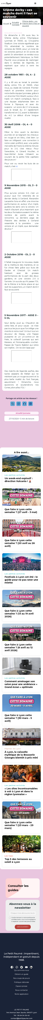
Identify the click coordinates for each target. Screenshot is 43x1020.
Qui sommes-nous (21, 970)
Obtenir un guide (21, 974)
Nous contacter (21, 990)
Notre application (21, 994)
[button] (34, 3)
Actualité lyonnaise (15, 23)
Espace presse (21, 986)
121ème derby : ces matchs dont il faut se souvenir (31, 23)
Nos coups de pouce (21, 978)
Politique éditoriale (21, 982)
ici (17, 166)
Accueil (6, 23)
